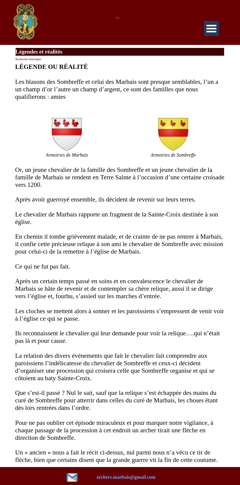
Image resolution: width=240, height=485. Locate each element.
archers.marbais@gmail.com (126, 477)
